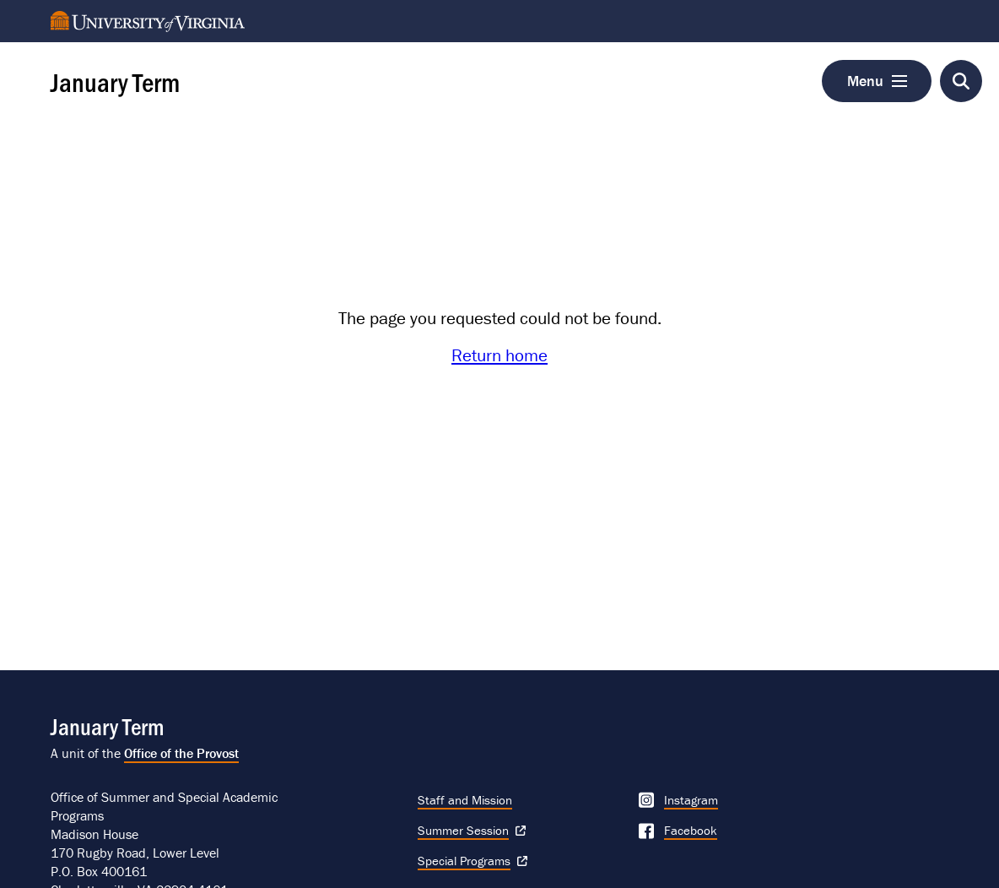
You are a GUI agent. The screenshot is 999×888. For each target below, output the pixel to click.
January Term (115, 81)
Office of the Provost (181, 753)
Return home (499, 355)
